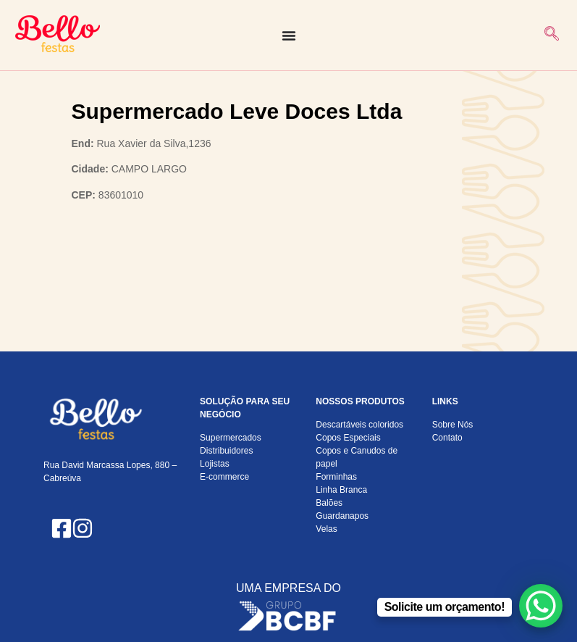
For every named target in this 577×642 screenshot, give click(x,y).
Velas (326, 529)
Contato (447, 438)
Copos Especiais (348, 438)
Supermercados (230, 438)
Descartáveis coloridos (359, 425)
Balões (329, 503)
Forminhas (336, 477)
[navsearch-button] (551, 35)
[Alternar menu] (289, 35)
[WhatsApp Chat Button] (541, 606)
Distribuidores (226, 451)
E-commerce (224, 477)
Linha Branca (341, 490)
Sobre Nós (452, 425)
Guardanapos (342, 516)
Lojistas (214, 464)
